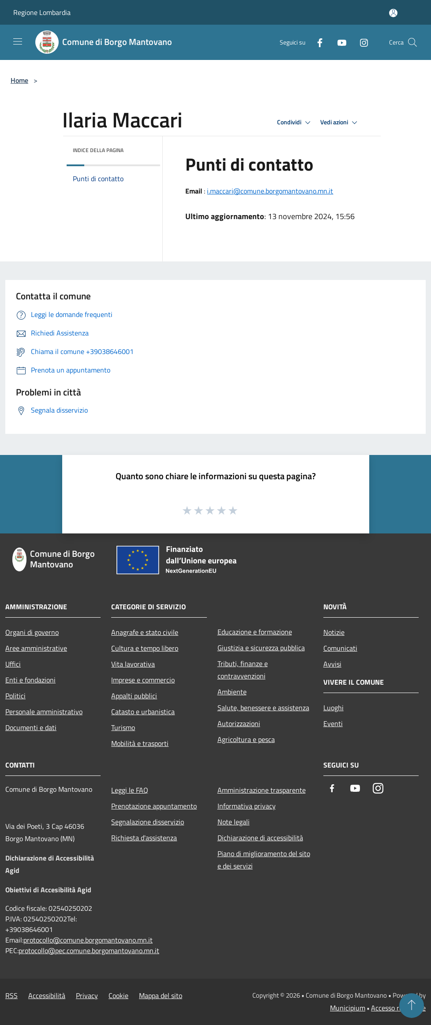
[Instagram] (360, 42)
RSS (11, 995)
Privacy (87, 995)
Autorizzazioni (238, 723)
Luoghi (333, 707)
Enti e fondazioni (30, 680)
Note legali (233, 821)
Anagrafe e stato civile (144, 632)
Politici (15, 695)
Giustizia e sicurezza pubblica (261, 647)
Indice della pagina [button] (98, 150)
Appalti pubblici (134, 695)
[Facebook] (316, 42)
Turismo (123, 727)
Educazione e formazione (254, 631)
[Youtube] (338, 42)
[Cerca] (412, 42)
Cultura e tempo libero (144, 648)
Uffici (13, 664)
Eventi (333, 723)
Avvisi (332, 664)
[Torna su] (411, 1005)
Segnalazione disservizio (147, 821)
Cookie (118, 995)
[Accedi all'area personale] (393, 13)
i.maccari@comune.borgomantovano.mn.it (270, 191)
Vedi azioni (340, 122)
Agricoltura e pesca (246, 739)
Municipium (347, 1008)
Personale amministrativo (43, 711)
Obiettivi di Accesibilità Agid (48, 889)
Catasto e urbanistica (143, 711)
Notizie (334, 632)
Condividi (295, 122)
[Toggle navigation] (17, 41)
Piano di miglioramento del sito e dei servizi (263, 859)
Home (19, 80)
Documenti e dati (30, 727)
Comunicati (340, 648)
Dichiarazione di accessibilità (260, 837)
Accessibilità (46, 995)
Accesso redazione (398, 1008)
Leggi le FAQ (129, 790)
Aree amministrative (36, 648)
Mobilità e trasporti (140, 743)
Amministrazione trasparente (261, 790)
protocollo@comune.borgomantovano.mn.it (88, 940)
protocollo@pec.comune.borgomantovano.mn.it (89, 950)
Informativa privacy (246, 806)
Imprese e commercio (143, 680)
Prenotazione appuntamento (154, 806)
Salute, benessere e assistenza (263, 707)
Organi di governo (32, 632)
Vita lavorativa (133, 664)
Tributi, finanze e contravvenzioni (242, 669)
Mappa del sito (160, 995)
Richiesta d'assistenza (144, 837)
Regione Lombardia (42, 12)
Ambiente (232, 691)
